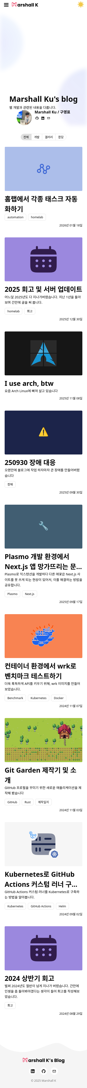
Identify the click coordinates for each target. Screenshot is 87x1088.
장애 (10, 484)
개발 (36, 137)
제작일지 (43, 802)
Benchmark (15, 698)
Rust (28, 802)
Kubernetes (38, 698)
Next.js (29, 594)
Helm (62, 906)
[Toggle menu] (6, 4)
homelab (37, 217)
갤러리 (49, 137)
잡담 (61, 137)
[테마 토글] (80, 4)
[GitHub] (43, 1071)
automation (15, 217)
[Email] (54, 1071)
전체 (26, 137)
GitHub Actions (41, 906)
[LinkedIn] (32, 1071)
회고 (29, 311)
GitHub (12, 802)
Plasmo (12, 594)
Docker (59, 698)
